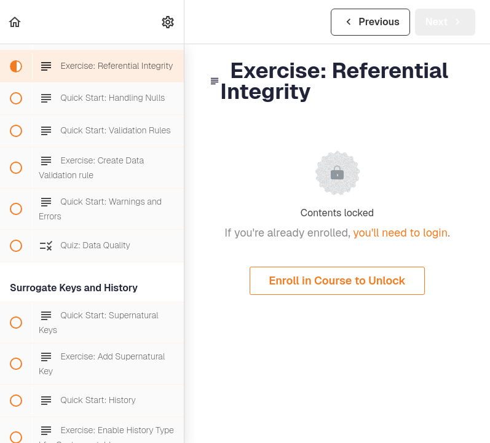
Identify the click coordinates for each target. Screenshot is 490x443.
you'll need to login (400, 232)
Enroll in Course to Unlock (337, 280)
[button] (15, 22)
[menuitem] (168, 22)
